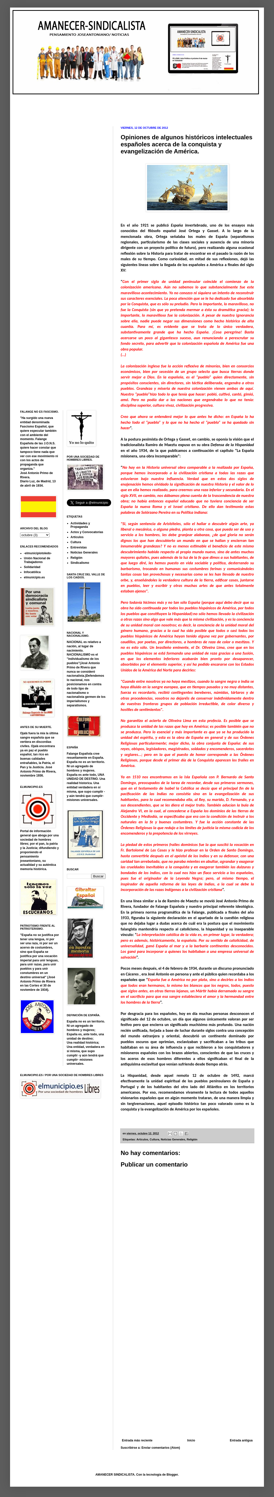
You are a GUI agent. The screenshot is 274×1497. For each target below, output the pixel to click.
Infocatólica (32, 572)
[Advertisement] (111, 106)
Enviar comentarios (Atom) (161, 1447)
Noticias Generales (173, 1139)
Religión (192, 1139)
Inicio (191, 1440)
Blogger (172, 1474)
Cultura (154, 1139)
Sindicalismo (80, 563)
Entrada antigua (241, 1440)
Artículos (142, 1139)
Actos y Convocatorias (87, 532)
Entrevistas (79, 547)
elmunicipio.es (34, 577)
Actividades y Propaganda (80, 525)
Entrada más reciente (137, 1440)
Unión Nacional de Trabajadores (37, 560)
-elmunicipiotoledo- (38, 553)
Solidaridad (32, 567)
